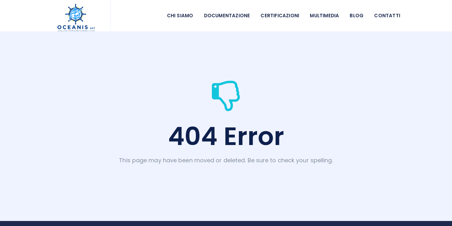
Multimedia (324, 15)
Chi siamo (180, 15)
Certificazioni (280, 15)
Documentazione (227, 15)
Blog (356, 15)
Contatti (387, 15)
